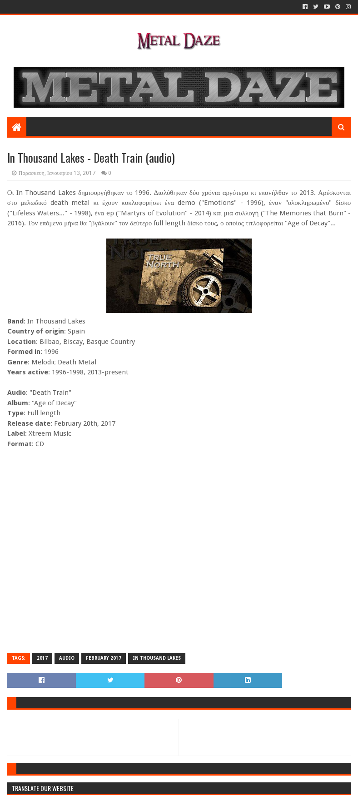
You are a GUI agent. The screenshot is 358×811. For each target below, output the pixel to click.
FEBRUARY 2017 (103, 658)
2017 (42, 658)
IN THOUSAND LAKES (157, 658)
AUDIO (67, 658)
